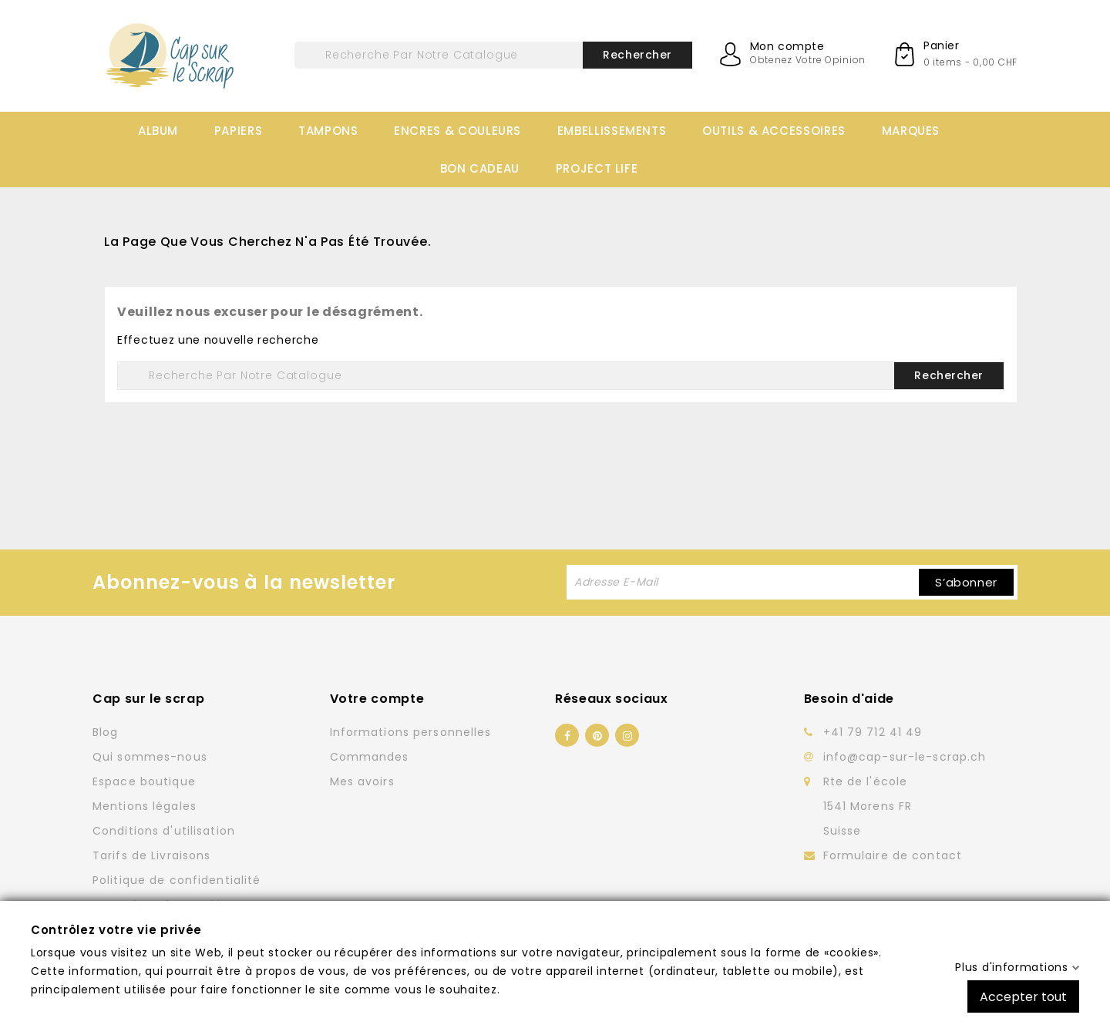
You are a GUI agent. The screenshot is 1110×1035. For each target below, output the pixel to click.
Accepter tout (1023, 996)
